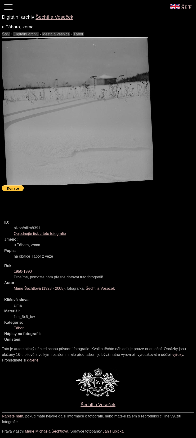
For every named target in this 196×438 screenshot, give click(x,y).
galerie (33, 360)
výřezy (177, 355)
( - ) (39, 288)
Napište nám (12, 416)
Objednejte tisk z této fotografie (40, 234)
